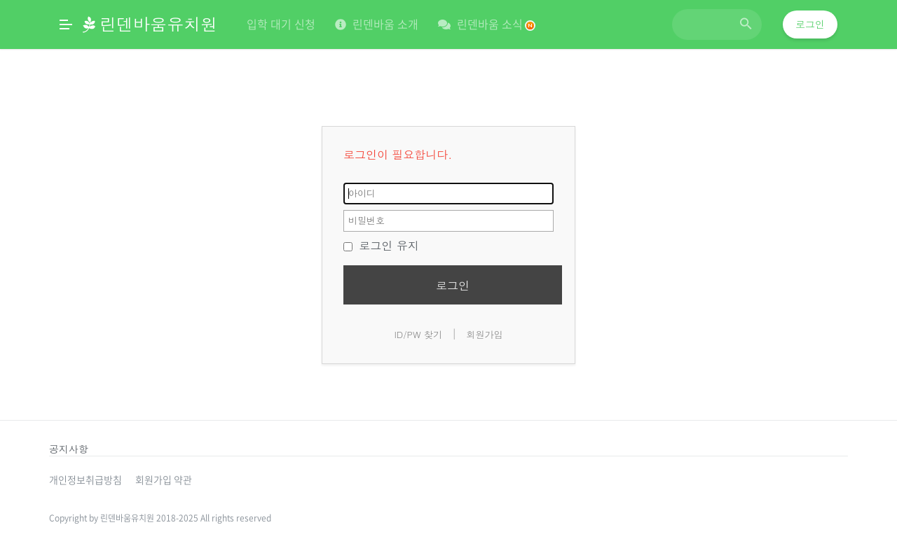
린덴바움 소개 (376, 23)
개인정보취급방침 (85, 479)
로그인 (810, 24)
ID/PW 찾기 (418, 334)
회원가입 (485, 334)
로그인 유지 (381, 245)
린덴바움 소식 (486, 23)
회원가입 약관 (163, 479)
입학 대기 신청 (281, 23)
